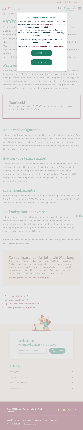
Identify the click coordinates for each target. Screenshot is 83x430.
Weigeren (41, 62)
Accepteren (42, 53)
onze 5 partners (43, 24)
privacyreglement (38, 46)
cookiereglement (57, 46)
